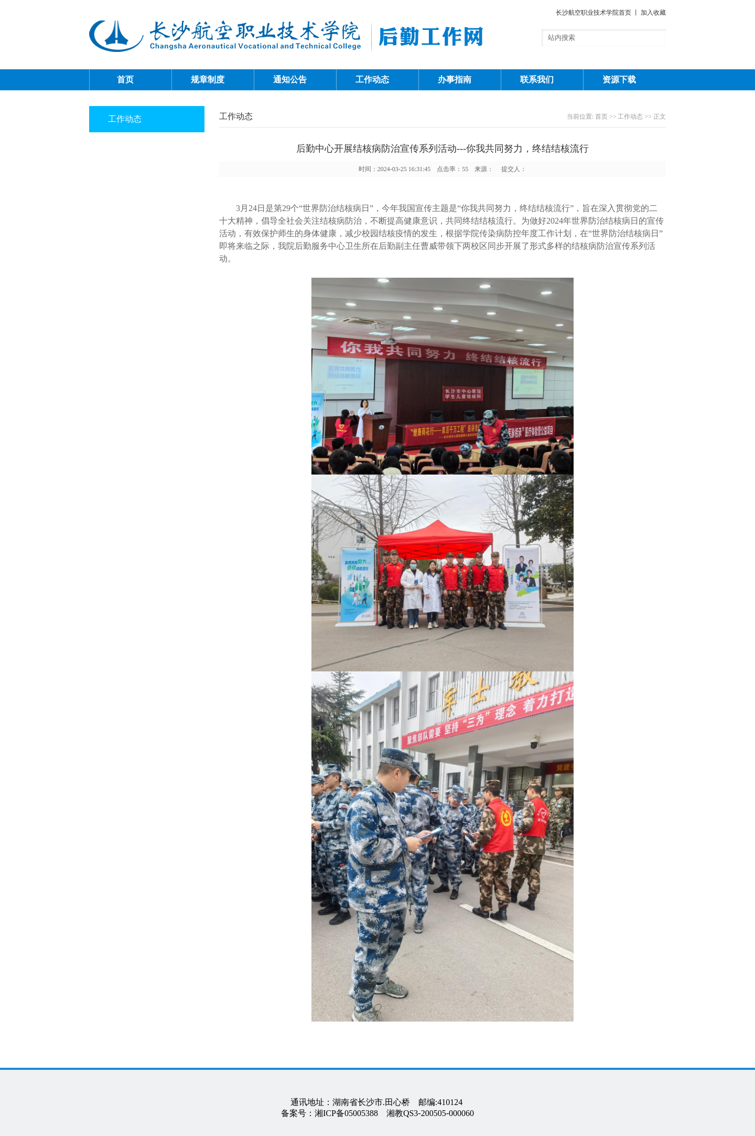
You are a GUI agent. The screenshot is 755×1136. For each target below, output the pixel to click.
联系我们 (537, 79)
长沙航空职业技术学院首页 (593, 12)
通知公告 (290, 79)
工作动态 (372, 79)
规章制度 (207, 79)
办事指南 (454, 79)
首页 (125, 79)
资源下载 (619, 79)
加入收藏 (653, 12)
